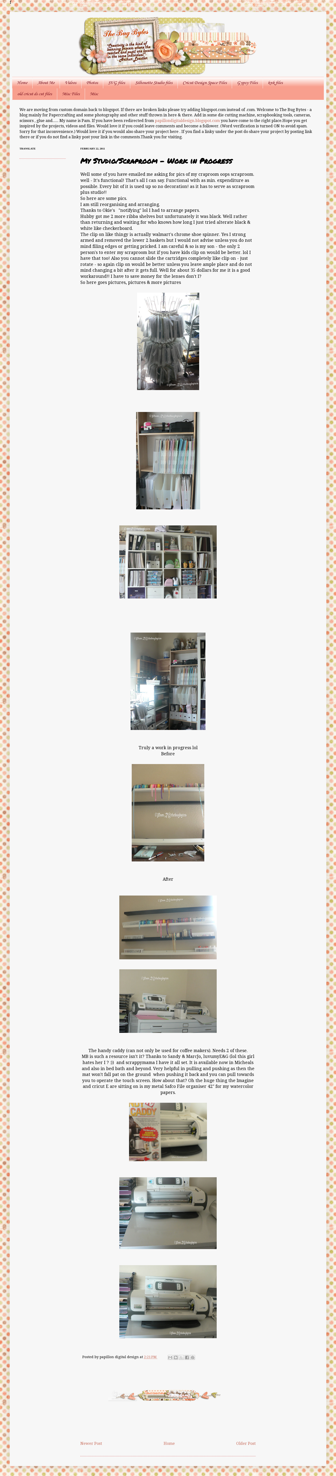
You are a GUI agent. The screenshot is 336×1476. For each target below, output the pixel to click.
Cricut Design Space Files (205, 82)
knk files (275, 82)
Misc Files (71, 94)
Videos (70, 82)
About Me (46, 82)
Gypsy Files (247, 82)
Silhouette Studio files (153, 82)
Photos (92, 82)
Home (22, 82)
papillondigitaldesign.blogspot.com (188, 120)
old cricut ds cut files (34, 94)
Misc (94, 94)
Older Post (246, 1443)
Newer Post (91, 1443)
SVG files (116, 82)
